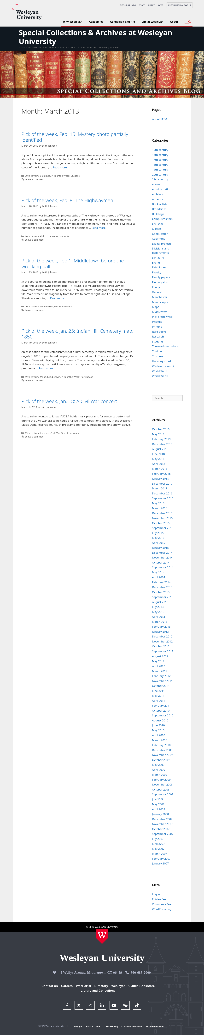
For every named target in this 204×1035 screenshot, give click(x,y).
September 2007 (162, 834)
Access (156, 184)
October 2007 (160, 829)
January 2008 (160, 814)
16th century (160, 155)
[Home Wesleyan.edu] (102, 936)
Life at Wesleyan (152, 21)
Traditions (158, 351)
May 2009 (158, 765)
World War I (159, 371)
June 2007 (158, 844)
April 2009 (158, 770)
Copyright (158, 238)
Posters (157, 322)
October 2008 (160, 789)
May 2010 (158, 730)
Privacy (89, 1026)
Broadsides (159, 209)
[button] (187, 22)
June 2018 (158, 454)
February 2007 (161, 858)
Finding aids (160, 282)
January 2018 (160, 478)
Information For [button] (179, 5)
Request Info (128, 5)
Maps (43, 376)
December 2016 (162, 493)
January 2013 (160, 631)
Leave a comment (34, 179)
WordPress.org (161, 909)
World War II (160, 376)
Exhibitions (159, 267)
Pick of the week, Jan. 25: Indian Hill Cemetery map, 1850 (77, 333)
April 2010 (158, 735)
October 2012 (160, 646)
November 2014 (162, 557)
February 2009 (161, 779)
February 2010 (161, 745)
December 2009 (162, 750)
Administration (161, 189)
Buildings (45, 175)
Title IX (99, 1026)
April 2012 (158, 666)
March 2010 (159, 740)
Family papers (161, 277)
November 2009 (162, 755)
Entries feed (159, 899)
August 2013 (160, 602)
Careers (67, 986)
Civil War (54, 433)
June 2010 (158, 725)
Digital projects (161, 243)
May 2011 (158, 695)
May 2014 (158, 572)
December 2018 (162, 444)
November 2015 (162, 518)
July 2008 (158, 799)
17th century (160, 159)
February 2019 (161, 439)
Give (160, 5)
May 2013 (158, 612)
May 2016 (158, 503)
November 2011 (162, 681)
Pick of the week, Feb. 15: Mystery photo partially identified (74, 137)
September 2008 (162, 794)
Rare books (87, 376)
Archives (44, 433)
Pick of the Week (61, 175)
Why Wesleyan (72, 21)
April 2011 (158, 701)
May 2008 (158, 804)
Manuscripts (160, 302)
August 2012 (160, 656)
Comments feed (162, 904)
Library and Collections (98, 990)
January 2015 (160, 547)
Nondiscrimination (155, 1026)
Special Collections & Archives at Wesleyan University (95, 37)
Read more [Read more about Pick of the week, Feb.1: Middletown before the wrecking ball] (57, 298)
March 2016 (159, 508)
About (174, 21)
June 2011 (158, 691)
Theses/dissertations (165, 346)
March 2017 (159, 488)
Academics (96, 21)
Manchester (159, 297)
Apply (151, 5)
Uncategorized (161, 361)
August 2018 (160, 449)
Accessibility (112, 1026)
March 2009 (159, 774)
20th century (32, 175)
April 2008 (158, 809)
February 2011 (161, 705)
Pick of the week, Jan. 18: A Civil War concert (69, 401)
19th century (32, 376)
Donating (158, 257)
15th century (160, 150)
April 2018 (158, 464)
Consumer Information (132, 1026)
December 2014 (162, 552)
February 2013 (161, 626)
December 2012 (162, 636)
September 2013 (162, 597)
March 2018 (159, 468)
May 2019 (158, 434)
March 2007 (159, 853)
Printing (157, 326)
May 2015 (158, 538)
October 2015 (160, 523)
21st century (160, 179)
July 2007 (158, 839)
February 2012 (161, 676)
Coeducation (160, 234)
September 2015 (162, 528)
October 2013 (160, 592)
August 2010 (160, 720)
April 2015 (158, 543)
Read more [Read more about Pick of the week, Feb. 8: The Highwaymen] (98, 228)
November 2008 (162, 784)
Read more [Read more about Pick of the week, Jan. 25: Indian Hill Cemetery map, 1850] (46, 368)
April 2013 (158, 617)
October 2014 (160, 562)
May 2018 (158, 459)
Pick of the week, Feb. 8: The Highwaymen (67, 200)
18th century (160, 164)
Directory (101, 986)
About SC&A (160, 119)
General (157, 292)
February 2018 (161, 474)
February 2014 (161, 582)
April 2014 (158, 577)
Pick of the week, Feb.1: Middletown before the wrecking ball (72, 263)
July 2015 (158, 533)
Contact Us (49, 986)
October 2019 (160, 429)
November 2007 (162, 824)
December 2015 (162, 513)
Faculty (156, 272)
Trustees (157, 356)
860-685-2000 (141, 972)
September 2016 (162, 498)
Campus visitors (162, 219)
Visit (142, 5)
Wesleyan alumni (163, 366)
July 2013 (158, 607)
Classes (157, 229)
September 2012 (162, 651)
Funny (156, 287)
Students (76, 175)
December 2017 (162, 483)
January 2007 (160, 863)
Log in (156, 894)
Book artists (159, 204)
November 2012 (162, 641)
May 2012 (158, 661)
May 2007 (158, 849)
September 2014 (162, 567)
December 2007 (162, 819)
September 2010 (162, 715)
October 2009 (160, 760)
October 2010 (160, 710)
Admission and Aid (122, 21)
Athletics (157, 199)
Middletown (46, 306)
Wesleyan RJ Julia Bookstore (133, 986)
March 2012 (159, 671)
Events (156, 262)
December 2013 (162, 587)
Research (158, 336)
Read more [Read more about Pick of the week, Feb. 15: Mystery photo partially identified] (60, 167)
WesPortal (83, 986)
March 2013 (159, 622)
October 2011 (160, 686)
